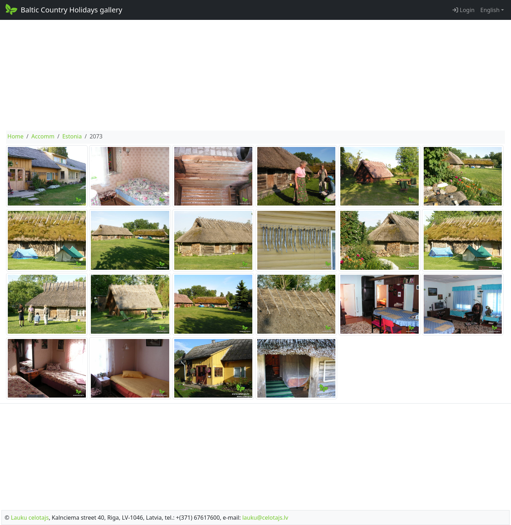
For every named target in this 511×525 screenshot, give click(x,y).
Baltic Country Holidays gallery (63, 9)
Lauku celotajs (30, 517)
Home (15, 136)
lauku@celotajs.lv (265, 517)
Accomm (42, 136)
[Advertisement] (255, 75)
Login (463, 10)
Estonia (72, 136)
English (489, 10)
